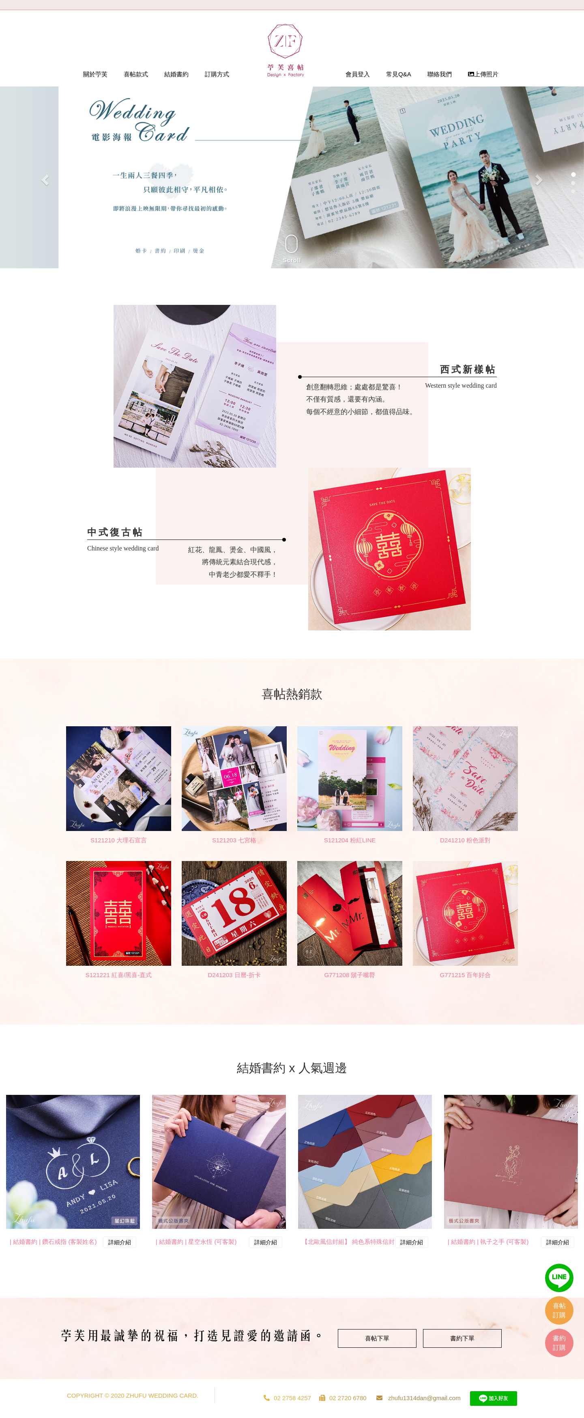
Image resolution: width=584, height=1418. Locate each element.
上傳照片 (483, 74)
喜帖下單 (377, 1338)
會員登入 (358, 74)
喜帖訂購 (559, 1310)
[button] (44, 177)
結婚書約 (176, 74)
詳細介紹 (119, 1242)
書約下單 (462, 1338)
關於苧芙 (95, 74)
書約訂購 (559, 1343)
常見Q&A (398, 74)
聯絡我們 (439, 74)
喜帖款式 (136, 74)
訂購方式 (217, 74)
